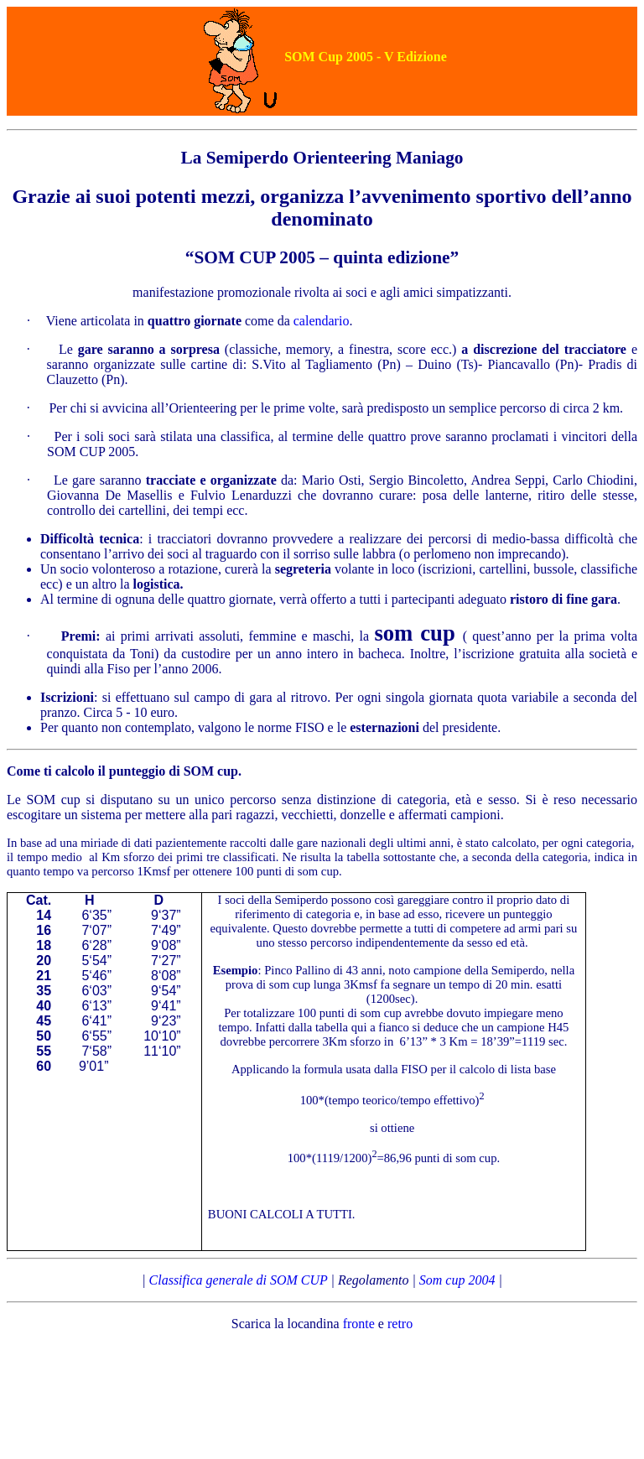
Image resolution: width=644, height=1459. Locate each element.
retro (400, 1323)
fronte (359, 1323)
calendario (321, 321)
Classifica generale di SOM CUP (238, 1280)
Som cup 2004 (457, 1280)
